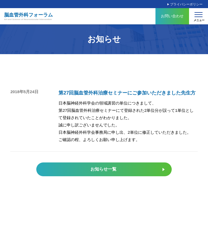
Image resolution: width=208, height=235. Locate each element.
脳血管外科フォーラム (28, 16)
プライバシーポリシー (186, 4)
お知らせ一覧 (103, 169)
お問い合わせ (172, 16)
